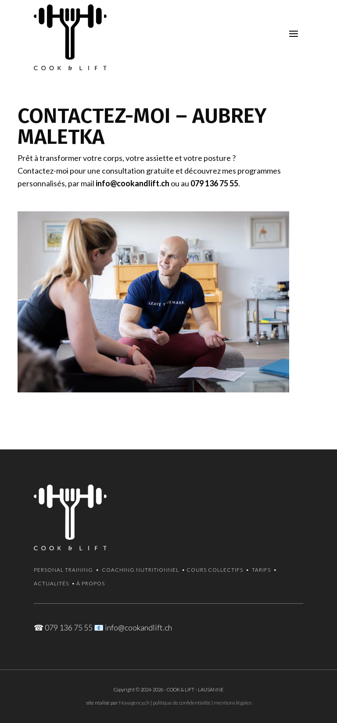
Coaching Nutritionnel (140, 569)
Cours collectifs (214, 569)
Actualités (51, 583)
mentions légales (232, 702)
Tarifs (261, 569)
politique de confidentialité (182, 702)
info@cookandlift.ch (132, 183)
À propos (90, 583)
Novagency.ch (134, 702)
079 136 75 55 (214, 183)
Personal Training (63, 569)
